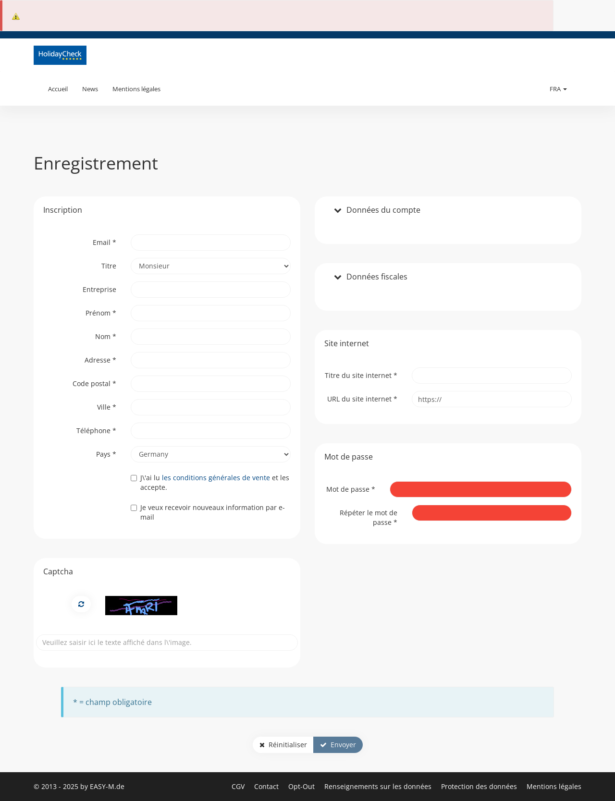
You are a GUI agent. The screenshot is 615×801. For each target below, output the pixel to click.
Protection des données (480, 786)
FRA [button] (558, 89)
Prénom (101, 312)
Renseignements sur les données (378, 786)
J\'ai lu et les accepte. (210, 482)
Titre (108, 265)
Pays (106, 454)
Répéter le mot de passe (368, 517)
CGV (239, 786)
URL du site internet (362, 398)
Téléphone (96, 430)
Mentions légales (136, 89)
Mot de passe (350, 489)
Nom (105, 336)
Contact (267, 786)
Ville (106, 407)
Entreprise (99, 289)
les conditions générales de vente (216, 477)
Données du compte (383, 210)
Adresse (100, 359)
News (90, 89)
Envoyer (338, 744)
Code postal (94, 383)
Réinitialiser (283, 744)
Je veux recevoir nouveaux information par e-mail (208, 512)
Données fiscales (376, 277)
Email (104, 242)
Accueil (58, 89)
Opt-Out (302, 786)
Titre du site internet (361, 375)
